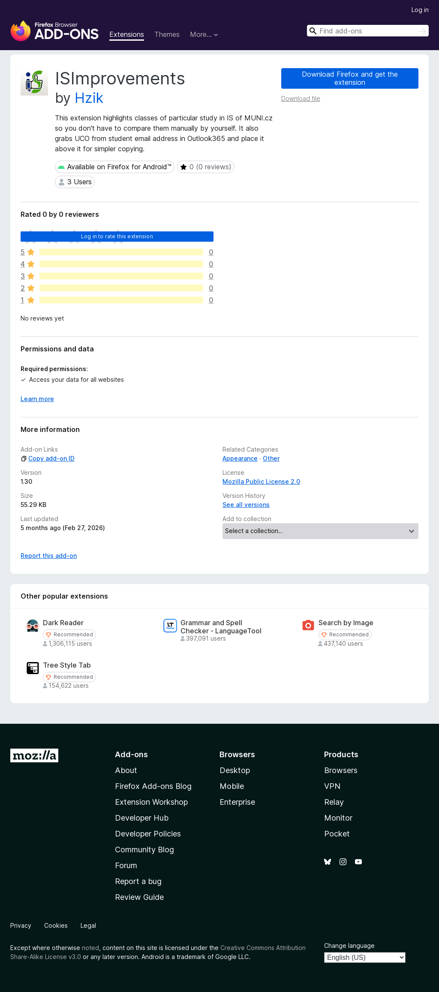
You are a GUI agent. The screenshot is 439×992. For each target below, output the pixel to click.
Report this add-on (49, 555)
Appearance (240, 458)
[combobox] (368, 30)
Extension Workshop (151, 801)
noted (90, 947)
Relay (334, 801)
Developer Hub (141, 817)
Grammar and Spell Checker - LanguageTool (221, 627)
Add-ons (131, 754)
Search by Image (346, 623)
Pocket (337, 833)
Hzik (89, 98)
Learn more (37, 398)
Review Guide (139, 897)
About (126, 770)
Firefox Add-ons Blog (153, 786)
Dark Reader (63, 623)
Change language (349, 945)
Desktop (235, 770)
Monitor (338, 817)
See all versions (246, 504)
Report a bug (138, 881)
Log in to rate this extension (117, 236)
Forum (126, 865)
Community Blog (144, 849)
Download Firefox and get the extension (350, 78)
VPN (332, 786)
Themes (167, 34)
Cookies (56, 925)
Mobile (232, 786)
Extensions (126, 34)
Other (271, 458)
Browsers (341, 770)
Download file (300, 98)
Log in (420, 9)
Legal (88, 925)
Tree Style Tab (67, 665)
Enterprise (237, 801)
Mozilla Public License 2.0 (261, 481)
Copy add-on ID (48, 458)
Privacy (20, 925)
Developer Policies (148, 833)
